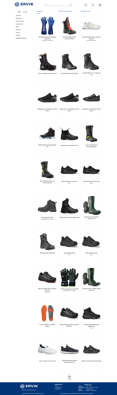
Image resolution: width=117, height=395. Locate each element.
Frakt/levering (58, 387)
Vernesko (18, 15)
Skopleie (18, 29)
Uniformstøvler (20, 21)
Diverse (18, 32)
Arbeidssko (19, 18)
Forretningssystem (64, 393)
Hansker (18, 35)
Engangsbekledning (21, 38)
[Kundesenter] (86, 5)
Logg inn (93, 5)
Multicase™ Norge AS (88, 393)
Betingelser (58, 389)
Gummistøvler (19, 24)
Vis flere (69, 379)
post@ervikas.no (90, 389)
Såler (17, 27)
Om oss (38, 13)
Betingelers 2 (40, 11)
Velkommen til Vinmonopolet (65, 11)
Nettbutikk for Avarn (85, 11)
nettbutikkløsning (75, 393)
